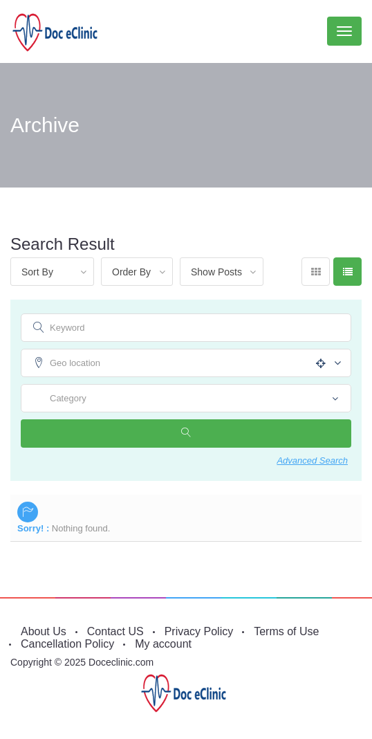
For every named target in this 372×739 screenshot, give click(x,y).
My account (163, 644)
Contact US (115, 631)
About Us (43, 631)
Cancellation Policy (67, 644)
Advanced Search (312, 460)
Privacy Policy (199, 631)
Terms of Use (286, 631)
